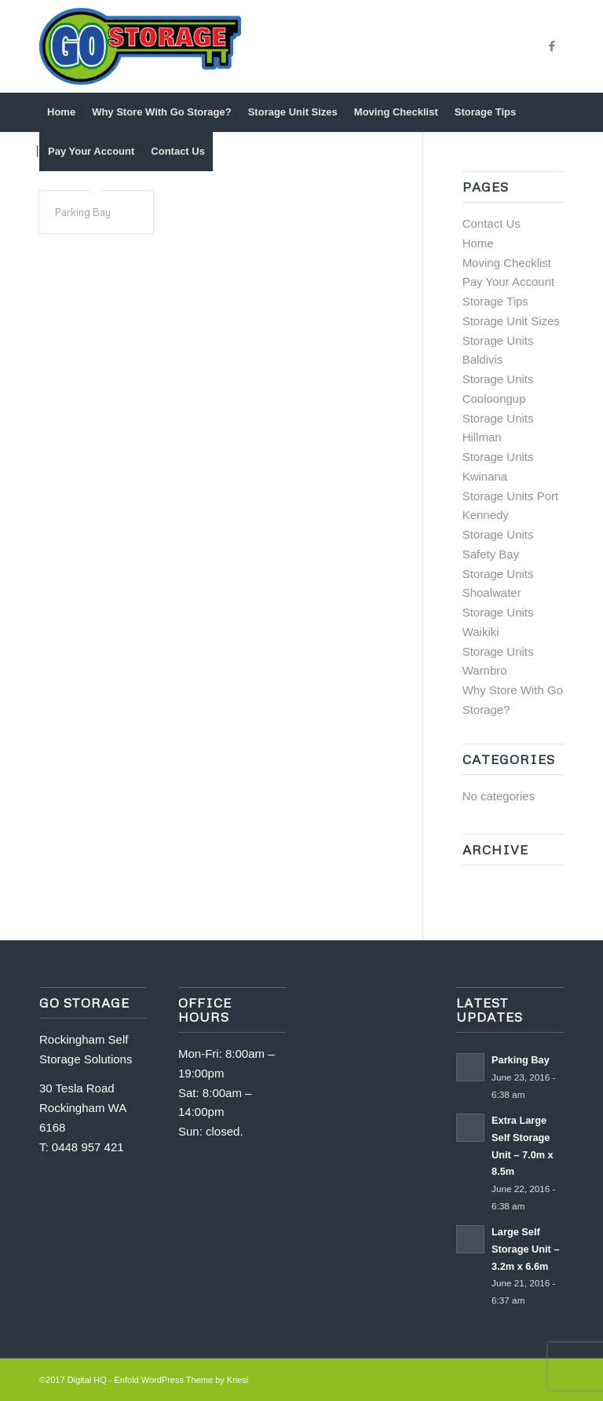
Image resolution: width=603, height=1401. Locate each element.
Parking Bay (83, 212)
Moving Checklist (506, 262)
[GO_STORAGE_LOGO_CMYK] (140, 46)
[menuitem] (61, 112)
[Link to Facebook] (552, 46)
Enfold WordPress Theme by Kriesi (182, 1380)
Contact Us (491, 223)
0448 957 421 (88, 1147)
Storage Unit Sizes (511, 320)
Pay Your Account (508, 281)
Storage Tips (495, 301)
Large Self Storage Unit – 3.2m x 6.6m (525, 1248)
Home (478, 243)
